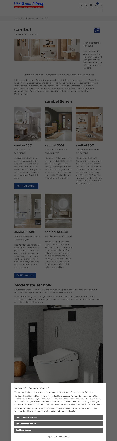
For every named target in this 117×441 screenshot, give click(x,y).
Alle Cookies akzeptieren (27, 417)
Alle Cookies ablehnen (26, 424)
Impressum (52, 436)
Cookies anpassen (24, 430)
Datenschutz (64, 436)
